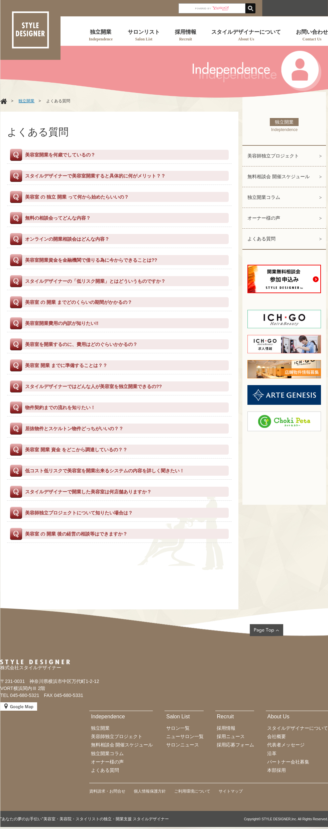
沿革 (272, 753)
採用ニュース (231, 736)
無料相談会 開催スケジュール (278, 176)
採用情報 (226, 728)
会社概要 (276, 736)
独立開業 (26, 101)
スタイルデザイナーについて (297, 728)
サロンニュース (182, 744)
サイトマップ (231, 791)
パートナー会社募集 (288, 761)
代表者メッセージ (286, 744)
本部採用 (276, 770)
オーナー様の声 (263, 218)
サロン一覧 (178, 728)
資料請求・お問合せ (107, 791)
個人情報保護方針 (150, 791)
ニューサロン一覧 (185, 736)
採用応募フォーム (235, 744)
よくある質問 (261, 238)
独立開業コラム (263, 197)
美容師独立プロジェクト (273, 155)
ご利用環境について (192, 791)
